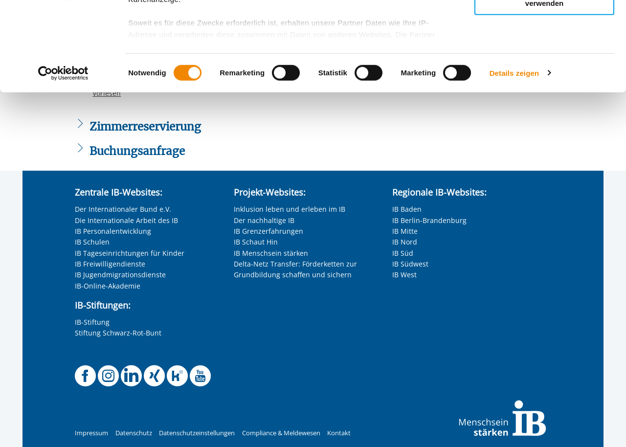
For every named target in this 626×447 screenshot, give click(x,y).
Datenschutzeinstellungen (197, 433)
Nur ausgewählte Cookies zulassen (544, 51)
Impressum (91, 433)
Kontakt (339, 433)
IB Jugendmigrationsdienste (120, 274)
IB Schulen (92, 241)
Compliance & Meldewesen (281, 433)
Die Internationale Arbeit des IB (126, 220)
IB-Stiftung (92, 322)
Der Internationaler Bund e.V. (123, 209)
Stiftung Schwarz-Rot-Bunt (118, 332)
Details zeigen (514, 156)
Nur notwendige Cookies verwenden (544, 82)
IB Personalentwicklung (113, 231)
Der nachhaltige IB (264, 220)
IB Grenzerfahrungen (268, 231)
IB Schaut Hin (256, 241)
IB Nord (404, 241)
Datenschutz (133, 433)
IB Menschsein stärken (271, 253)
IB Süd (402, 253)
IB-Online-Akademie (107, 286)
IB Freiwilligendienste (110, 263)
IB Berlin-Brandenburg (429, 220)
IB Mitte (405, 231)
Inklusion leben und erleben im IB (289, 209)
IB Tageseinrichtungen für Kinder (129, 253)
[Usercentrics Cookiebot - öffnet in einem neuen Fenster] (63, 156)
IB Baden (407, 209)
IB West (404, 274)
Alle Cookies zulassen (544, 24)
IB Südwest (410, 263)
